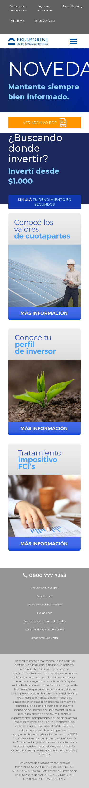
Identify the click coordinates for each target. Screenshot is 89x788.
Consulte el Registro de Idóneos (44, 629)
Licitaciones (44, 613)
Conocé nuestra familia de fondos (45, 621)
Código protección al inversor (45, 604)
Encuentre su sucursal (44, 588)
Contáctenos (44, 596)
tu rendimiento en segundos (44, 202)
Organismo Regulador (44, 637)
